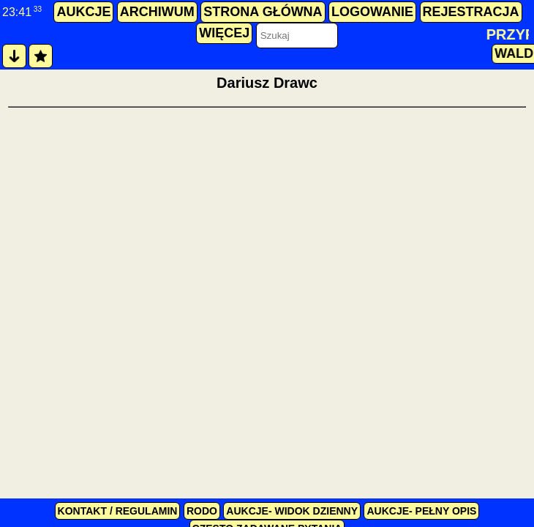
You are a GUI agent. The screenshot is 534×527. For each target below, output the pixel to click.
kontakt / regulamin (118, 511)
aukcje (83, 11)
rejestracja (471, 11)
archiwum (157, 11)
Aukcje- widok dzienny (292, 511)
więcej (224, 33)
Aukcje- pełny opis (421, 511)
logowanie (372, 11)
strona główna (262, 11)
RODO (202, 511)
